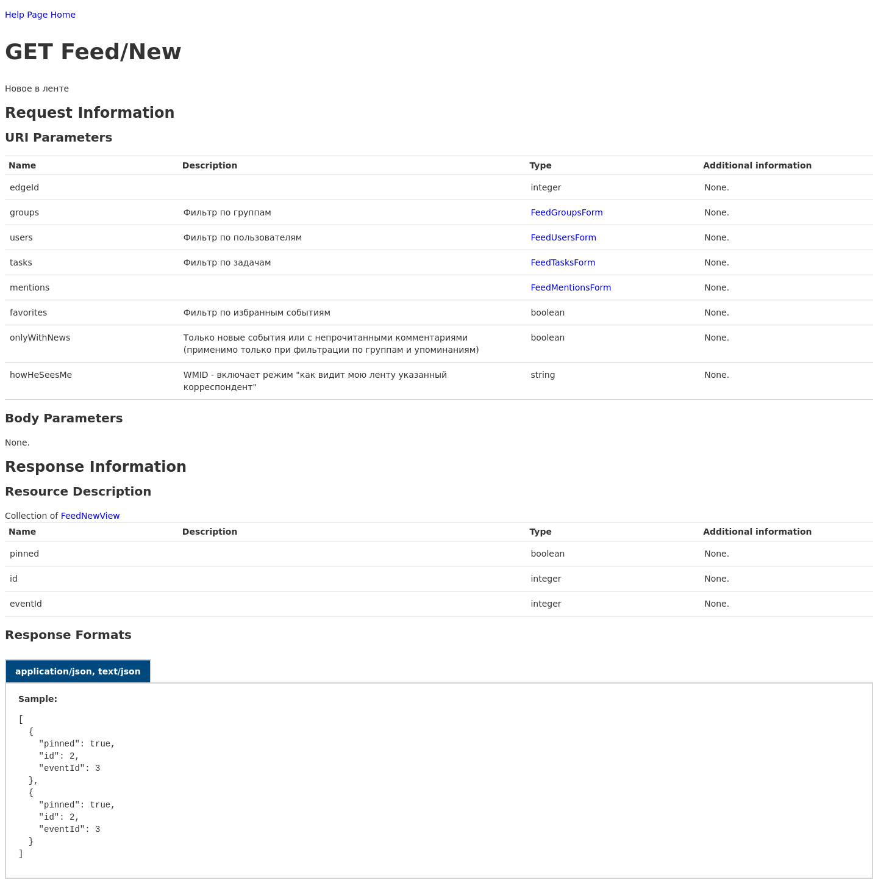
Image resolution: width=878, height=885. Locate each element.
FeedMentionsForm (570, 287)
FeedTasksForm (562, 262)
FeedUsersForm (563, 237)
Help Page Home (40, 15)
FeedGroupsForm (566, 212)
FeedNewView (90, 516)
